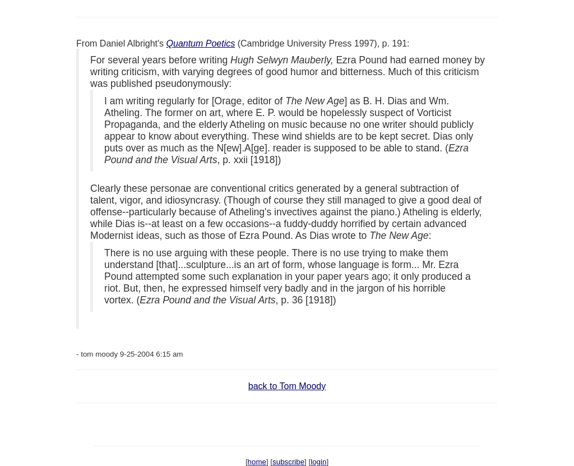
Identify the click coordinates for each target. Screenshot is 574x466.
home (257, 462)
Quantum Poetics (200, 43)
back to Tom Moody (287, 386)
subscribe (288, 462)
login (318, 462)
